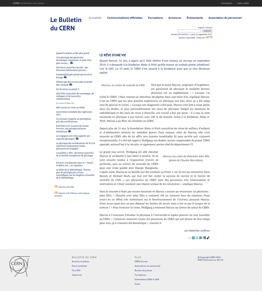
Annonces (174, 17)
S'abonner (77, 275)
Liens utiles (243, 3)
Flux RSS (76, 270)
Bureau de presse (143, 270)
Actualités (95, 17)
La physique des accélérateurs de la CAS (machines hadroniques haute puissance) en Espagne (75, 146)
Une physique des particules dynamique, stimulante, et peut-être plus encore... (73, 60)
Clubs (137, 284)
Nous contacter (79, 266)
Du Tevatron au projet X (67, 89)
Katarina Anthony (199, 230)
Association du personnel (225, 17)
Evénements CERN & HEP (147, 279)
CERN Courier (141, 261)
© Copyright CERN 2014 (209, 257)
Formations (155, 17)
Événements (195, 17)
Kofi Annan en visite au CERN (70, 107)
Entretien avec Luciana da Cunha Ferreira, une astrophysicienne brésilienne (72, 128)
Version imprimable (186, 37)
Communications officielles (125, 17)
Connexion (226, 3)
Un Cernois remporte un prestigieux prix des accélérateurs (73, 120)
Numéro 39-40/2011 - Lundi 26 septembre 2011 (191, 34)
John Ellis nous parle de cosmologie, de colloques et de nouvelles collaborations (75, 96)
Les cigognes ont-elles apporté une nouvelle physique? (73, 137)
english (201, 27)
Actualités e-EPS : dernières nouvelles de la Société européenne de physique (75, 154)
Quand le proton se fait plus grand (72, 53)
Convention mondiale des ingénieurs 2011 (74, 113)
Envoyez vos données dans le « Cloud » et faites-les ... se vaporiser (75, 164)
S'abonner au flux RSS (64, 187)
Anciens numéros (80, 261)
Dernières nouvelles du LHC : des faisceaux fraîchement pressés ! (72, 69)
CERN (28, 3)
